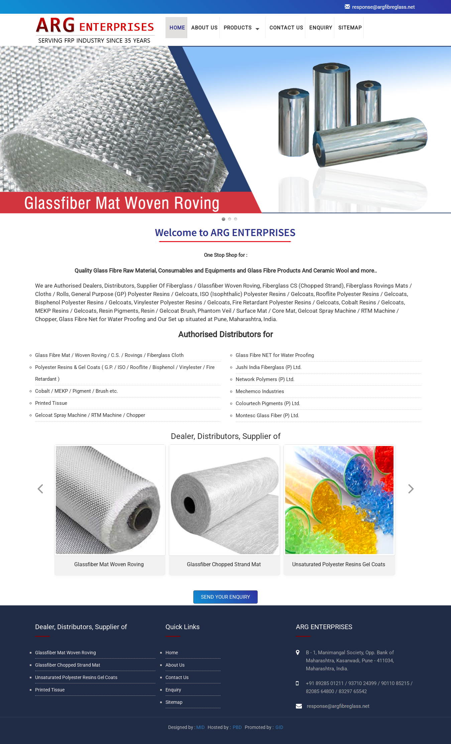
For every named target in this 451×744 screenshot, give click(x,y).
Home (171, 652)
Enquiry (173, 689)
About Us (204, 28)
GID (278, 727)
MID (200, 727)
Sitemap (174, 702)
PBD (237, 727)
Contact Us (177, 677)
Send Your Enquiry (225, 597)
